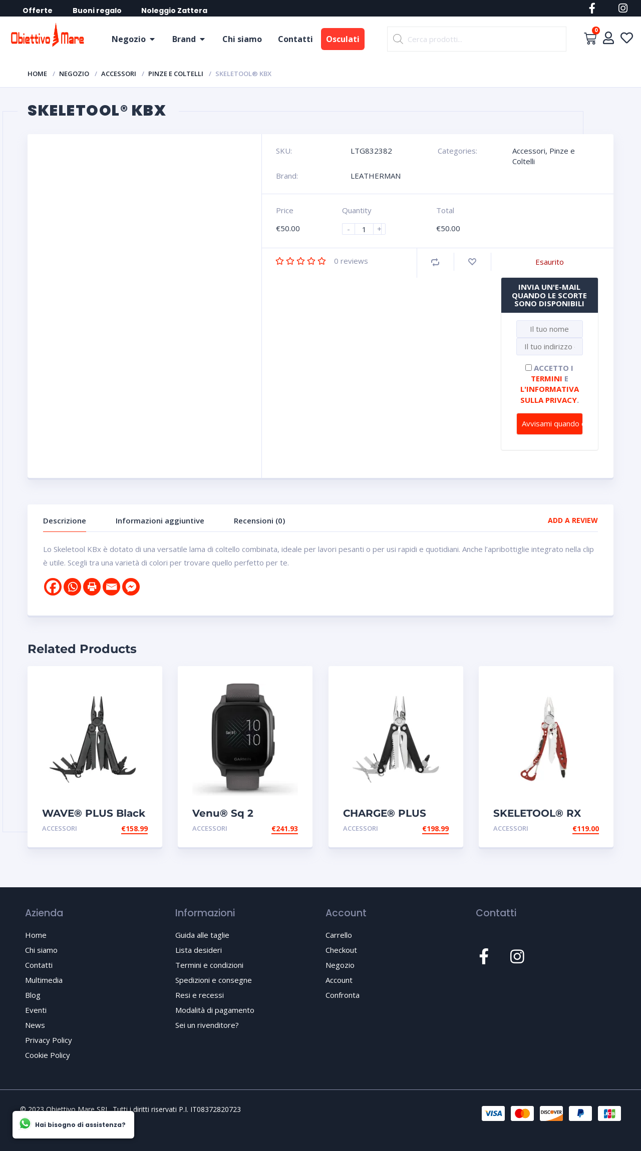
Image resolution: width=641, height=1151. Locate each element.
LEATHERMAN (376, 176)
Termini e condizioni (209, 965)
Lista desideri (198, 950)
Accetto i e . (549, 384)
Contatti (295, 39)
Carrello (339, 935)
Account (339, 980)
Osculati (343, 39)
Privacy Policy (48, 1040)
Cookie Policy (47, 1055)
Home (37, 73)
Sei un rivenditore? (207, 1025)
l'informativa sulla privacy (549, 394)
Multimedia (44, 980)
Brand (184, 39)
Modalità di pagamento (214, 1010)
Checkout (341, 950)
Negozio (129, 39)
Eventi (36, 1010)
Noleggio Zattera (175, 11)
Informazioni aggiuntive (160, 520)
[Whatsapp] (72, 587)
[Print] (92, 587)
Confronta (343, 995)
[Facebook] (53, 587)
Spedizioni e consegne (213, 980)
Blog (33, 995)
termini (546, 378)
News (35, 1025)
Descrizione (64, 520)
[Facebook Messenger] (131, 587)
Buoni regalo (97, 11)
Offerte (38, 11)
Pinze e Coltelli (175, 73)
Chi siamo (242, 39)
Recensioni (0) (259, 520)
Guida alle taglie (202, 935)
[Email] (111, 587)
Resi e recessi (199, 995)
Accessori (118, 73)
